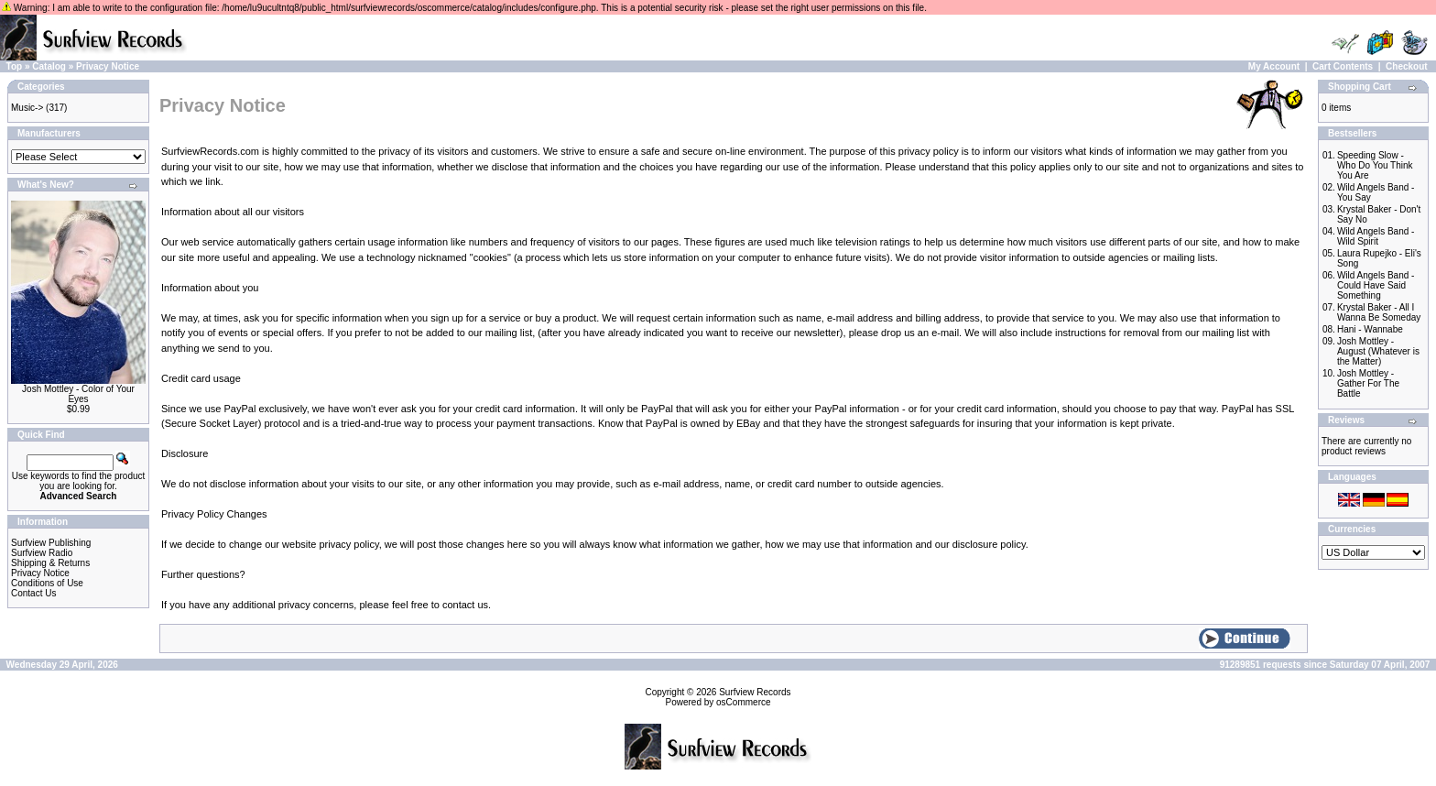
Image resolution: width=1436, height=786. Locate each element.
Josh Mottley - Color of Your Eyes (78, 394)
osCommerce (743, 702)
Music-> (27, 108)
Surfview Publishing (51, 543)
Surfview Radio (41, 553)
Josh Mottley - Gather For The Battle (1368, 383)
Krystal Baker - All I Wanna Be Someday (1378, 312)
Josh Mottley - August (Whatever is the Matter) (1378, 351)
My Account (1274, 66)
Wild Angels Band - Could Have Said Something (1376, 285)
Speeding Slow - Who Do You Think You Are (1375, 165)
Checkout (1407, 66)
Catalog (49, 66)
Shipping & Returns (50, 563)
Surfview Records (754, 692)
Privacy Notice (107, 66)
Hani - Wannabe (1370, 329)
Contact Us (33, 593)
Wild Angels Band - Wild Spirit (1376, 236)
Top (14, 66)
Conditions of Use (47, 583)
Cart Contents (1342, 66)
